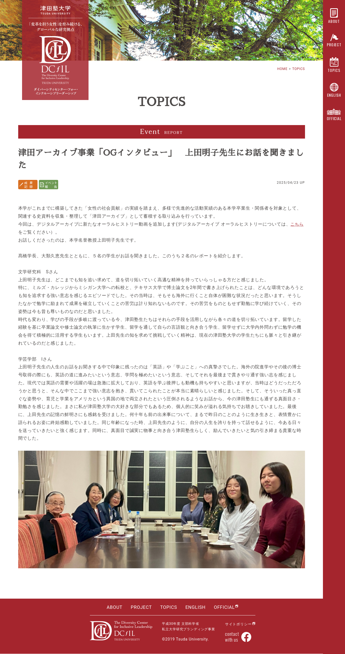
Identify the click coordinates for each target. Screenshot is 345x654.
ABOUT (113, 607)
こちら (297, 224)
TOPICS (298, 69)
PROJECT (141, 607)
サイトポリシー (237, 624)
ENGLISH (196, 607)
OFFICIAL (225, 607)
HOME (282, 69)
